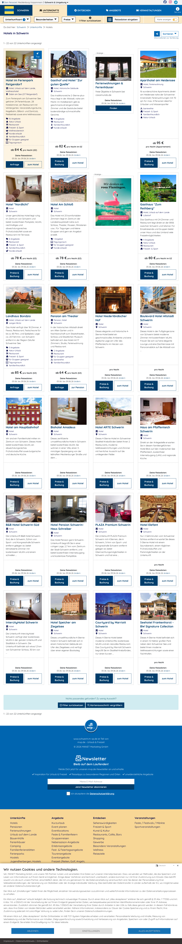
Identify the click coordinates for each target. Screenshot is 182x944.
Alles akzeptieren (149, 931)
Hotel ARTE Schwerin (109, 427)
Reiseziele (99, 853)
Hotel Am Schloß (62, 204)
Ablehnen (32, 931)
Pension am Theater (64, 316)
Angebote (57, 818)
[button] (24, 9)
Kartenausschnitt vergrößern (104, 705)
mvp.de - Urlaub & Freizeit (91, 742)
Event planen (59, 826)
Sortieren (168, 33)
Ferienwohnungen (20, 830)
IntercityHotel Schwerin (22, 622)
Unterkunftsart (15, 19)
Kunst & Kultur (101, 830)
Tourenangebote (61, 853)
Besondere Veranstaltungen (109, 846)
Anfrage (14, 164)
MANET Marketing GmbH (95, 746)
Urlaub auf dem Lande (23, 834)
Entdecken (99, 818)
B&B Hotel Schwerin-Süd (22, 525)
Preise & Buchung (59, 163)
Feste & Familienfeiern (64, 834)
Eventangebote (61, 857)
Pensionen (16, 826)
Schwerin (56, 2)
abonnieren (91, 787)
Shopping (98, 838)
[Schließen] (178, 865)
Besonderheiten (45, 19)
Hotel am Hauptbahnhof (22, 427)
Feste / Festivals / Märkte (150, 823)
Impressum (9, 941)
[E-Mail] (91, 781)
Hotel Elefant (149, 525)
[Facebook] (165, 2)
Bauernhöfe (17, 838)
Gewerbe (98, 842)
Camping (15, 846)
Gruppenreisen (60, 838)
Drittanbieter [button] (42, 941)
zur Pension (78, 387)
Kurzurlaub (58, 823)
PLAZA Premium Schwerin (113, 525)
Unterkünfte (36, 27)
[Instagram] (170, 2)
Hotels (13, 823)
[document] (91, 897)
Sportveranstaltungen (147, 826)
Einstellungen (91, 931)
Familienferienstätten (22, 849)
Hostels (14, 857)
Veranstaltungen (145, 818)
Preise (67, 19)
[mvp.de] (176, 2)
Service (177, 10)
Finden (113, 108)
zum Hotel (33, 164)
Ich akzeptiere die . (91, 793)
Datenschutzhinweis (25, 941)
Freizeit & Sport (102, 826)
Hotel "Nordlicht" (17, 204)
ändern (32, 158)
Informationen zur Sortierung (166, 38)
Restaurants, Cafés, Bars (107, 834)
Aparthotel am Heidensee (157, 80)
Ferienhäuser (17, 842)
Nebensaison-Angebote (65, 842)
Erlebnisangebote (62, 846)
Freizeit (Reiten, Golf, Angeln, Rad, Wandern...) (68, 863)
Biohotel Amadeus (63, 427)
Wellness (98, 849)
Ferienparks (17, 853)
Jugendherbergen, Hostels (25, 861)
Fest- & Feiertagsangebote (67, 849)
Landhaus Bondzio (18, 316)
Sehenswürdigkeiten (105, 823)
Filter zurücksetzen (71, 705)
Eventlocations (60, 830)
